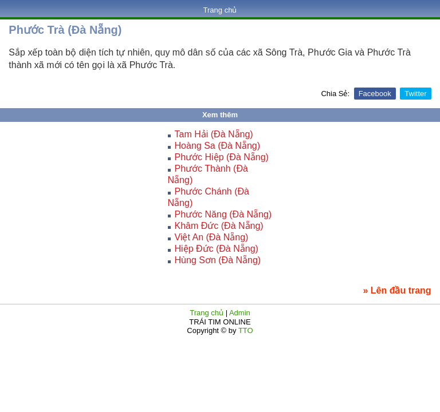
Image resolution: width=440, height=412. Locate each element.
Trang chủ (220, 10)
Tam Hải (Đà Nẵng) (214, 134)
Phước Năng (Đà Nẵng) (223, 214)
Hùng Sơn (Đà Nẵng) (218, 260)
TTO (245, 330)
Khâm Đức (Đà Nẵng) (219, 226)
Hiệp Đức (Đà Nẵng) (216, 248)
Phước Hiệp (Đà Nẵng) (222, 157)
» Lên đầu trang (397, 290)
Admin (239, 312)
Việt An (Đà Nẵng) (212, 237)
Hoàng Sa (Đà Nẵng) (218, 145)
